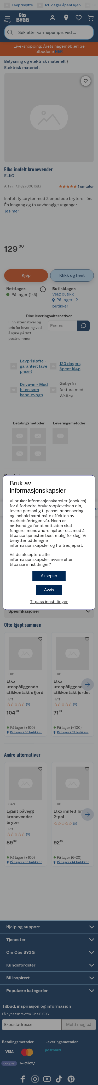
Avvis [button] (49, 590)
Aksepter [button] (49, 576)
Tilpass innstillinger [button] (49, 601)
